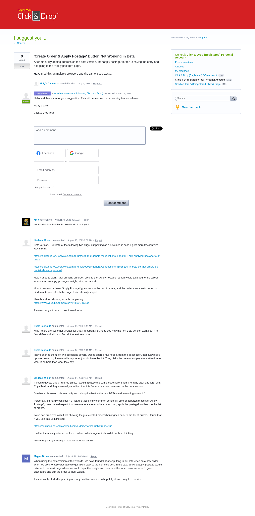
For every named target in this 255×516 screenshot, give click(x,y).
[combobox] (204, 98)
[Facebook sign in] (50, 153)
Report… (97, 83)
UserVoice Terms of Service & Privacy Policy (127, 507)
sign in (203, 37)
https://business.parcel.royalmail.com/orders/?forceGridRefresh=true (73, 425)
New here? (66, 194)
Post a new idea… (185, 62)
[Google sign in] (83, 153)
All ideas (179, 66)
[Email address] (66, 170)
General (180, 54)
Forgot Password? (44, 187)
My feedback (182, 71)
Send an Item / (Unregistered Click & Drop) (198, 84)
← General (20, 43)
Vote (22, 66)
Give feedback (191, 107)
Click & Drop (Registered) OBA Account (196, 75)
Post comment (116, 202)
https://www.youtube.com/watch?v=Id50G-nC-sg (61, 302)
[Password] (66, 180)
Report (86, 220)
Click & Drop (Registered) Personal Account (204, 56)
